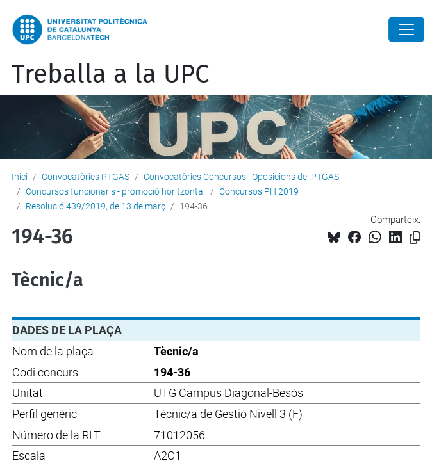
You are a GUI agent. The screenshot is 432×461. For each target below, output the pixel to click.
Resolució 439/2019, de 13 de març (95, 206)
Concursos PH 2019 (259, 191)
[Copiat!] (415, 237)
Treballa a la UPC (110, 74)
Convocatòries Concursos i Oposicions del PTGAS (241, 177)
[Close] (406, 29)
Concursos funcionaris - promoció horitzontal (115, 191)
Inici (20, 177)
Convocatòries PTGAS (85, 177)
